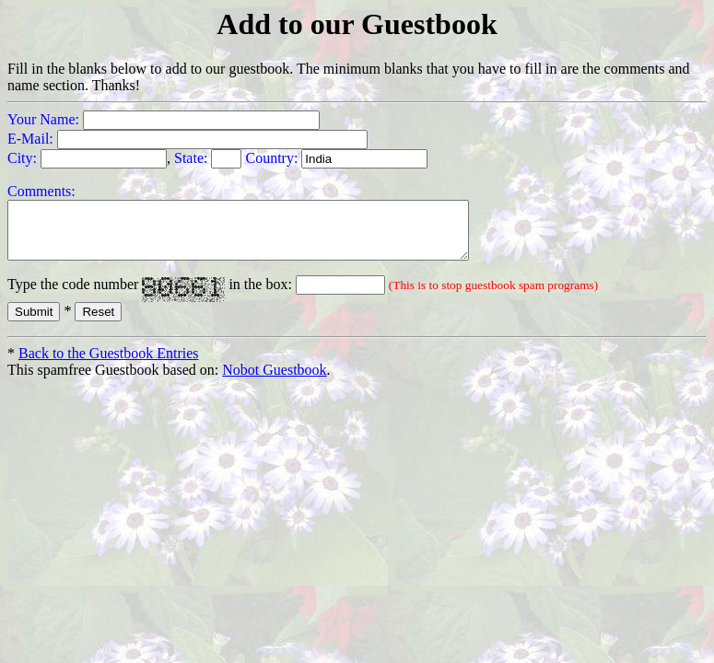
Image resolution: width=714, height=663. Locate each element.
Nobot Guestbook (274, 381)
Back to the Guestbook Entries (108, 364)
